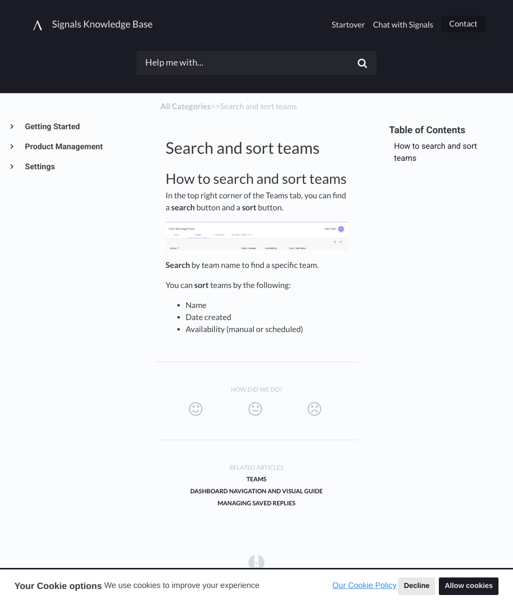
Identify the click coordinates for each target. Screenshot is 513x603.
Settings (39, 166)
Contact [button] (463, 24)
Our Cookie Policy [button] (365, 585)
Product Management (63, 146)
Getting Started (52, 126)
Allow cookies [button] (469, 586)
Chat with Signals (403, 25)
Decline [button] (416, 586)
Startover (348, 25)
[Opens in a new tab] (256, 562)
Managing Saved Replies (256, 503)
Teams (256, 479)
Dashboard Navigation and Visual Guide (256, 491)
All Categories (185, 106)
